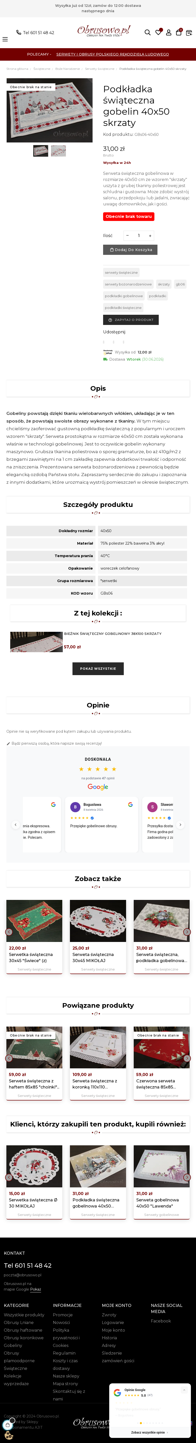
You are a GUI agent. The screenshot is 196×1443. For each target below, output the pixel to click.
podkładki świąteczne (123, 308)
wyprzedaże (16, 1383)
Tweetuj (117, 342)
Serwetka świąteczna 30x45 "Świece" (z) (31, 957)
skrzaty (164, 284)
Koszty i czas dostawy (65, 1364)
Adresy (109, 1345)
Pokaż (35, 1289)
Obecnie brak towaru (129, 216)
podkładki (157, 296)
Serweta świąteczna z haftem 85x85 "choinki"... (34, 1084)
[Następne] (179, 825)
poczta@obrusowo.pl (22, 1275)
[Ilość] (138, 236)
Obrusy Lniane (19, 1322)
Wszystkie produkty (24, 1315)
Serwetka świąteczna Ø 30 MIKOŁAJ (33, 1203)
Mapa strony (65, 1383)
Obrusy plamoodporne (19, 1357)
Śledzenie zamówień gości (118, 1357)
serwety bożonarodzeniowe (128, 284)
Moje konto (113, 1330)
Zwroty (109, 1315)
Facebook (161, 1321)
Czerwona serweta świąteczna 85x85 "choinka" (155, 1084)
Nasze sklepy (66, 1376)
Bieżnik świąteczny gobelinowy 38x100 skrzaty (113, 634)
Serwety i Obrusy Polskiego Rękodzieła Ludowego (112, 54)
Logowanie (113, 1322)
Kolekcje (12, 1376)
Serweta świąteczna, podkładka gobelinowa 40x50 (160, 958)
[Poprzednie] (16, 825)
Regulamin (64, 1353)
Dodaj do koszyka (131, 249)
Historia (109, 1337)
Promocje (63, 1315)
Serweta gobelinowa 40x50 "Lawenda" (157, 1203)
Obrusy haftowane (23, 1330)
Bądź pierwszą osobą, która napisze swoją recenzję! (54, 743)
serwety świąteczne (121, 272)
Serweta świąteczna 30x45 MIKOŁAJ (93, 957)
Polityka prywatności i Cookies (66, 1338)
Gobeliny (13, 1345)
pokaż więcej (121, 1410)
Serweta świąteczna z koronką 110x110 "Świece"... (94, 1084)
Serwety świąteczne (34, 969)
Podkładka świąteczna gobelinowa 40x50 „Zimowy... (95, 1203)
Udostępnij (107, 342)
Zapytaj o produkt (131, 320)
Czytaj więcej (39, 845)
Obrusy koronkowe (24, 1337)
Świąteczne (15, 1368)
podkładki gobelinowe (124, 296)
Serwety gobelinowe (161, 1215)
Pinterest (127, 342)
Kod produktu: (118, 134)
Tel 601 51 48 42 (38, 32)
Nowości (61, 1322)
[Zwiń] (184, 1379)
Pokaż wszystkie (98, 669)
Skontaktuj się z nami (69, 1395)
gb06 (180, 284)
